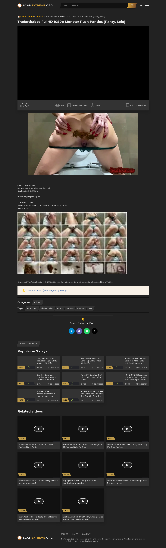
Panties (70, 308)
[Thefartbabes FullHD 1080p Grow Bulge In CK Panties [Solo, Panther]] (83, 432)
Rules (75, 534)
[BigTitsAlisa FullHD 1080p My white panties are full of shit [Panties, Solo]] (83, 505)
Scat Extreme (27, 16)
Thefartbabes (47, 308)
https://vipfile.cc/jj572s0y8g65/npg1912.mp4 (48, 290)
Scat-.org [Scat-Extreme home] (38, 5)
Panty (60, 308)
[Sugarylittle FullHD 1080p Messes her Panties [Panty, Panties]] (83, 469)
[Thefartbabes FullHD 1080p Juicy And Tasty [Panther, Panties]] (127, 432)
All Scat (39, 16)
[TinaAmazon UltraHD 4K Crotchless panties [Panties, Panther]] (127, 469)
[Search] (132, 5)
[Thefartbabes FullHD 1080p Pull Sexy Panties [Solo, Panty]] (38, 432)
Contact (86, 534)
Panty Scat (32, 308)
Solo (90, 308)
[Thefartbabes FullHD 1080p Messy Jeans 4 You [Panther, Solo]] (38, 469)
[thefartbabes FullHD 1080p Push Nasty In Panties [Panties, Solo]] (38, 505)
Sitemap (64, 534)
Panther (81, 308)
